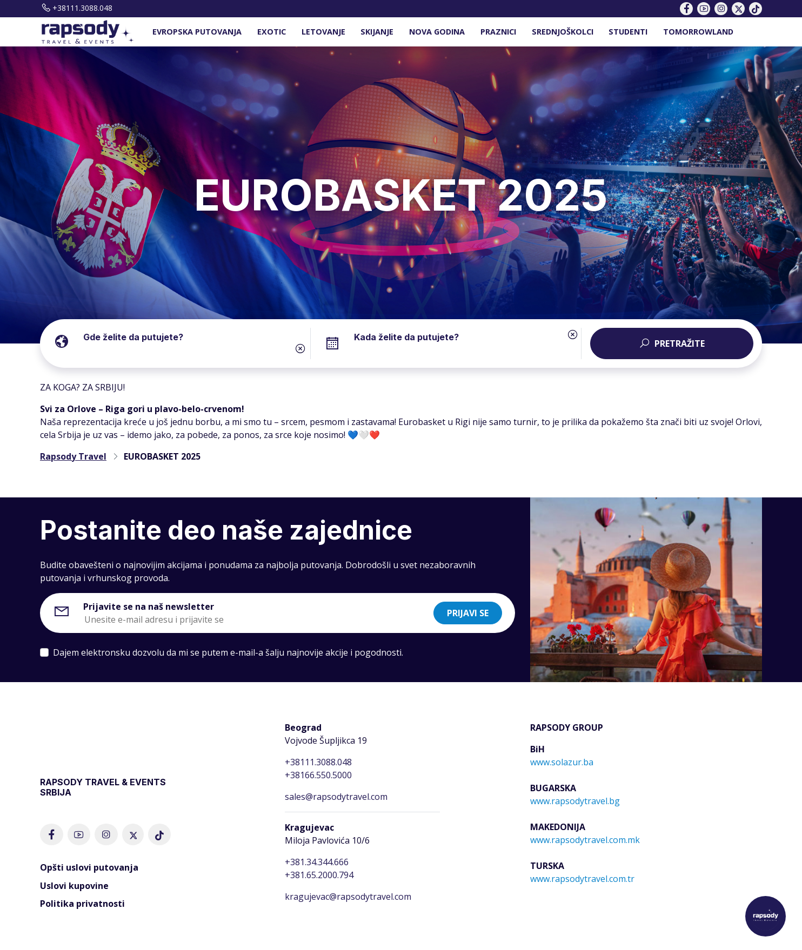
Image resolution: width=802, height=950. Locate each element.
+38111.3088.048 (76, 8)
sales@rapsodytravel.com (336, 797)
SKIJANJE (376, 31)
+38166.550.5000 (318, 775)
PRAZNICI (498, 31)
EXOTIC (271, 31)
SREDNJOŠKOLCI (562, 31)
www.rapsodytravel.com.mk (585, 840)
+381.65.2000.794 (319, 875)
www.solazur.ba (561, 762)
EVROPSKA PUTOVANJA (197, 31)
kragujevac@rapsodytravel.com (348, 896)
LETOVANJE (323, 31)
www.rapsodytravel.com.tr (582, 879)
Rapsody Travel (73, 456)
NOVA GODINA (437, 31)
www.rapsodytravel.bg (575, 801)
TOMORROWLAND (698, 31)
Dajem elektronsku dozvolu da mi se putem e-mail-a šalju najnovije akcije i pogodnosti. (228, 652)
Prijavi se (468, 613)
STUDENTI (628, 31)
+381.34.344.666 (317, 862)
